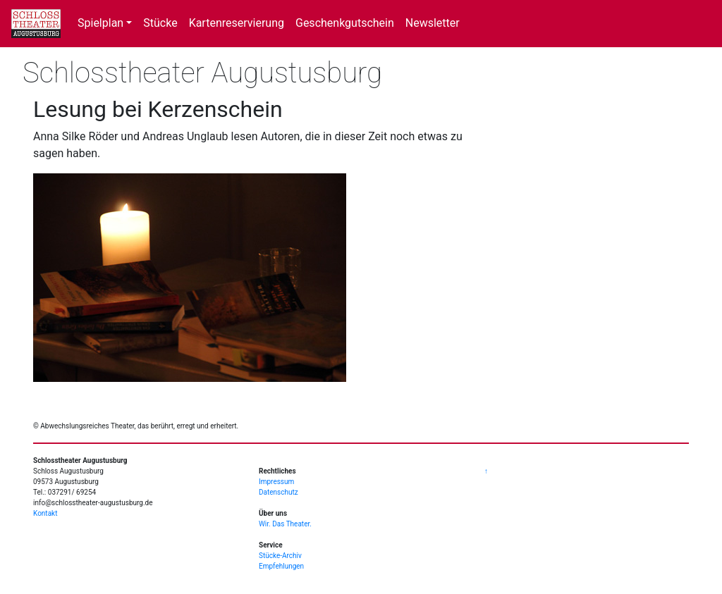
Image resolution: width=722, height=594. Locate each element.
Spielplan (100, 23)
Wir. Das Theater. (285, 524)
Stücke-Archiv (280, 555)
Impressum (276, 481)
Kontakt (45, 513)
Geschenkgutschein (344, 23)
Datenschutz (278, 492)
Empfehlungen (281, 566)
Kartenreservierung (236, 23)
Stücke (160, 23)
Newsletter (432, 23)
